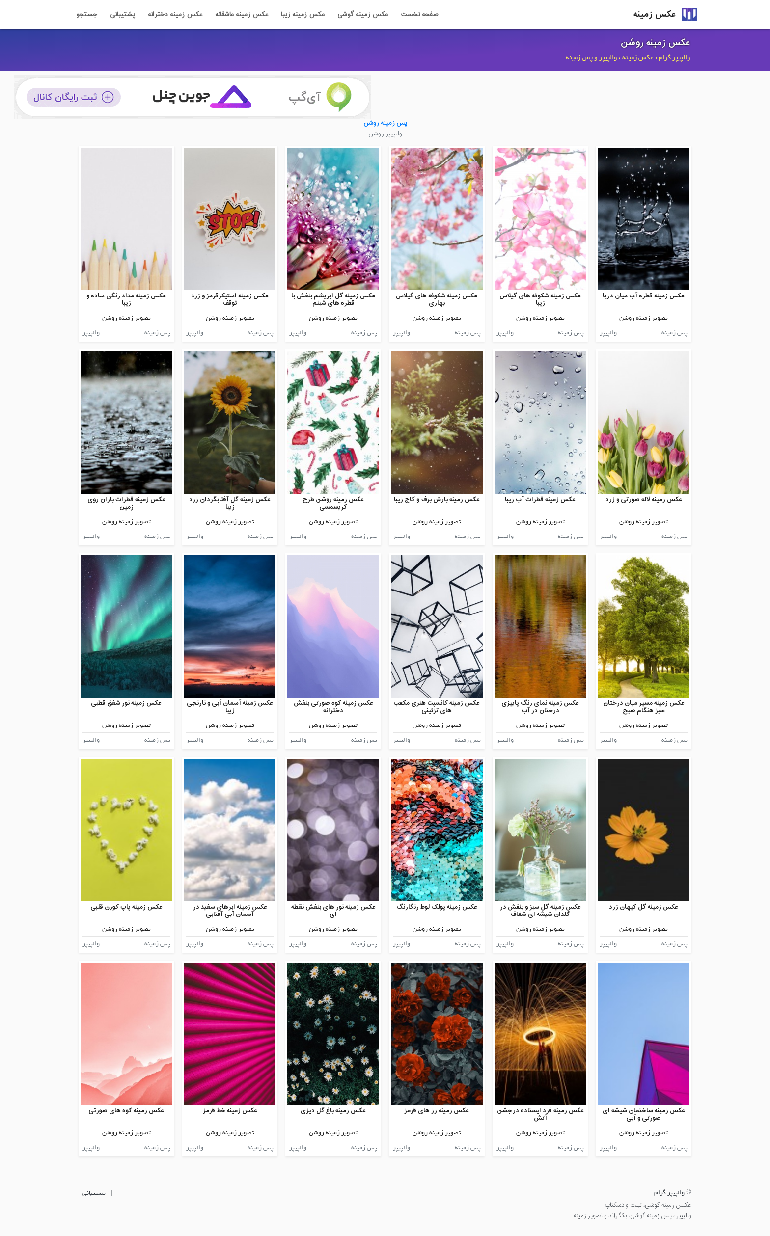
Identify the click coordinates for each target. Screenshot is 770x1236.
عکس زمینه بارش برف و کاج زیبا (437, 499)
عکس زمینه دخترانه (175, 14)
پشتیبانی (122, 14)
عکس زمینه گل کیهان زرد (643, 907)
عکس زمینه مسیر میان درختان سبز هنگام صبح (644, 707)
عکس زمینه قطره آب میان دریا (644, 296)
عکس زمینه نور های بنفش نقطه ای (333, 911)
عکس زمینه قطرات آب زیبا (540, 499)
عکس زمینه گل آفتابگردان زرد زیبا (230, 503)
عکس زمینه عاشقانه (241, 14)
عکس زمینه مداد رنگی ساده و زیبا (126, 300)
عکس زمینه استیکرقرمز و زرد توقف (230, 300)
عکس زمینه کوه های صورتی (126, 1110)
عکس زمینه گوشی (362, 14)
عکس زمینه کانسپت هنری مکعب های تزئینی (436, 707)
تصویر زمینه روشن (643, 318)
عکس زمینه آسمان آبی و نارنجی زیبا (230, 707)
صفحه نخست (419, 14)
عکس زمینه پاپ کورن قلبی (126, 907)
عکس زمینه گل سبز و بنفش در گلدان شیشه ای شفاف (540, 911)
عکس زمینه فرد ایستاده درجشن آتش (540, 1114)
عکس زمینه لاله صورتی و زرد (643, 499)
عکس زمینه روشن (655, 43)
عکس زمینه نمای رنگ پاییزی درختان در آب (540, 707)
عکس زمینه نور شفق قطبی (126, 703)
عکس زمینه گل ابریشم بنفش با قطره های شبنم (333, 300)
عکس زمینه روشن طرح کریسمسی (333, 503)
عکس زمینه (654, 14)
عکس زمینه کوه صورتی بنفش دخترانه (333, 707)
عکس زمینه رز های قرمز (436, 1110)
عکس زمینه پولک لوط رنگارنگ (436, 907)
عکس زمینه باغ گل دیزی (333, 1110)
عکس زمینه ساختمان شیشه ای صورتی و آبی (644, 1114)
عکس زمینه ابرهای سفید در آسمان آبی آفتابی (230, 911)
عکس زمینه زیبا (303, 14)
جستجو (86, 14)
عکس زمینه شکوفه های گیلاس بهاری (436, 300)
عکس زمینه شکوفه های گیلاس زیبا (540, 300)
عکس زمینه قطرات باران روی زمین (126, 503)
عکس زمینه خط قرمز (230, 1110)
